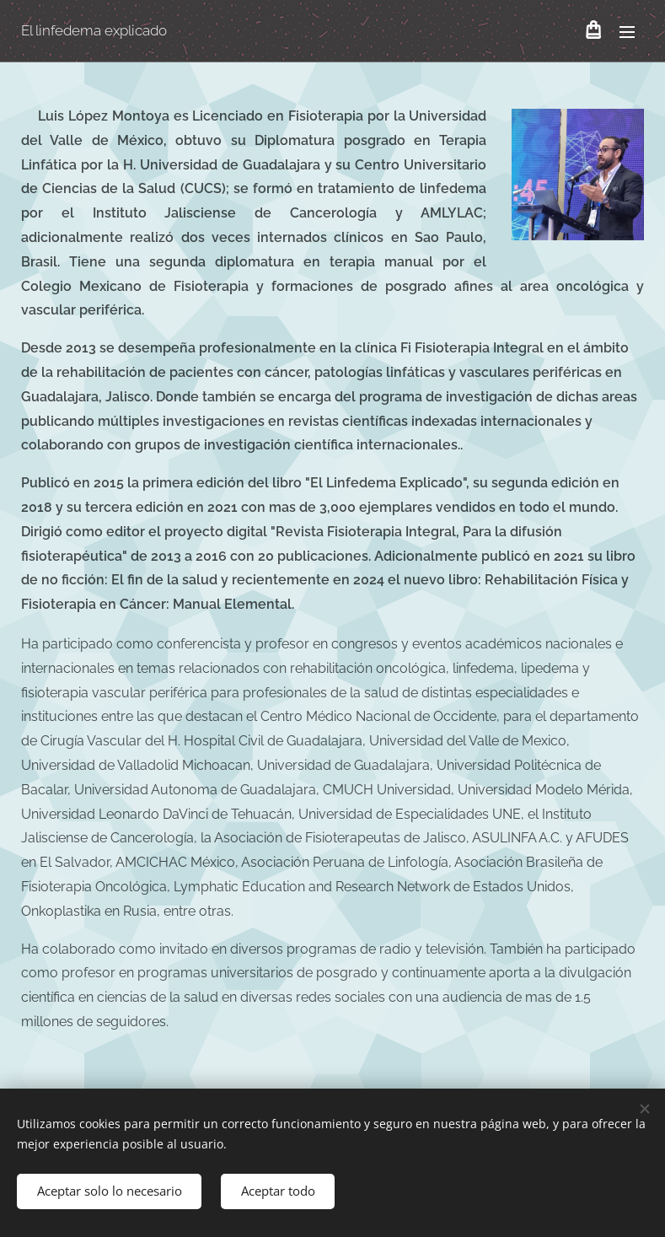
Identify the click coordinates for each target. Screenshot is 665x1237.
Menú (627, 32)
